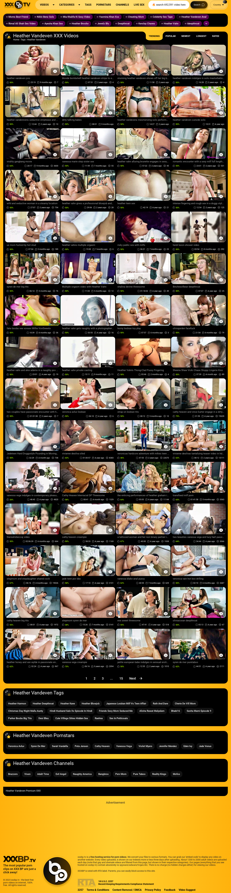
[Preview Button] (55, 71)
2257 (80, 889)
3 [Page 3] (103, 678)
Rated (215, 36)
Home (16, 39)
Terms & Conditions (98, 889)
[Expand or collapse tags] (206, 23)
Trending (154, 36)
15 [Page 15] (121, 678)
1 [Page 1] (86, 678)
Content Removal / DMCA (127, 889)
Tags (23, 39)
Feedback (169, 889)
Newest (185, 36)
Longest (201, 36)
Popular (171, 36)
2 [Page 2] (94, 678)
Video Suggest (187, 889)
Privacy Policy (153, 889)
